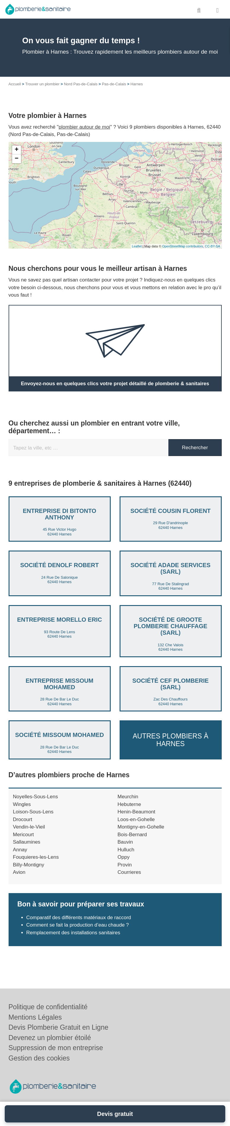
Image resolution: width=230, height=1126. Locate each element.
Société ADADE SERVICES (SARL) (170, 568)
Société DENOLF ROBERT (59, 565)
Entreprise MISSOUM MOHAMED (60, 683)
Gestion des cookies (39, 1058)
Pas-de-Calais (114, 84)
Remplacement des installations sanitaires (73, 932)
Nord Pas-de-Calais (80, 84)
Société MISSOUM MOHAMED (59, 735)
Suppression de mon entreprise (56, 1048)
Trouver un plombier (42, 84)
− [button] (16, 158)
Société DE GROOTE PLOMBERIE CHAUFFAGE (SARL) (171, 626)
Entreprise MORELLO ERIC (59, 619)
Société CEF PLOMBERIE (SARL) (170, 683)
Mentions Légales (35, 1017)
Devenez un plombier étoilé (50, 1038)
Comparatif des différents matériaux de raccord (78, 917)
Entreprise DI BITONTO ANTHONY (59, 514)
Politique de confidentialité (48, 1007)
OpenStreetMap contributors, (183, 246)
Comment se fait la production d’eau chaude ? (77, 925)
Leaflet (137, 246)
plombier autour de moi (84, 127)
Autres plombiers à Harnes (170, 739)
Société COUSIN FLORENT (170, 511)
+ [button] (16, 149)
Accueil (15, 84)
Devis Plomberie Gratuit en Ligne (59, 1027)
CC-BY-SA (212, 246)
